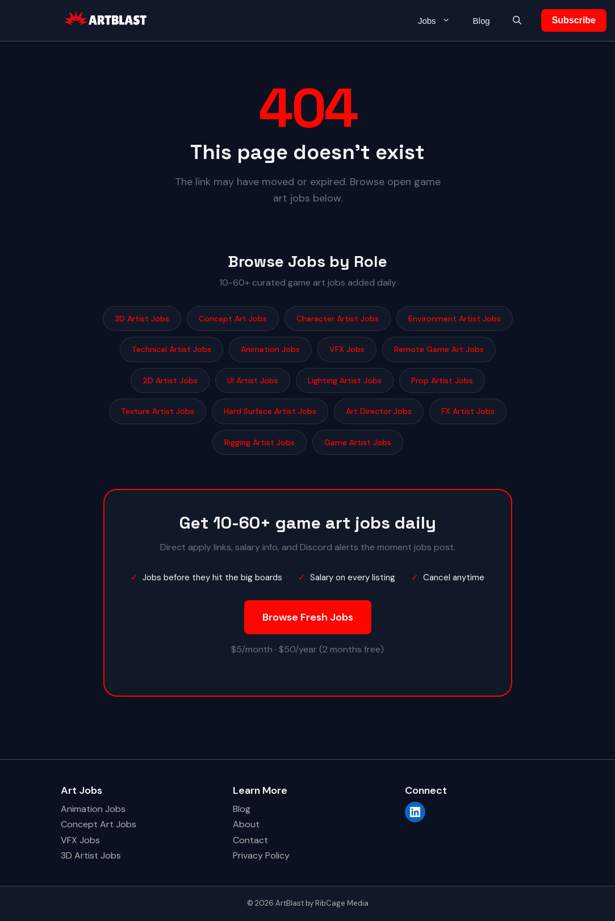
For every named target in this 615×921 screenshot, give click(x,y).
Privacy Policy (261, 855)
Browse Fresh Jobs (307, 617)
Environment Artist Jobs (454, 318)
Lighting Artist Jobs (345, 380)
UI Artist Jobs (252, 380)
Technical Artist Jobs (171, 349)
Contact (250, 840)
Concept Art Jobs (233, 318)
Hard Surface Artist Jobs (270, 411)
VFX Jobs (347, 349)
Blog (481, 21)
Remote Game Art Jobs (439, 349)
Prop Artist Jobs (442, 380)
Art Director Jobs (379, 411)
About (246, 824)
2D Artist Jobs (170, 380)
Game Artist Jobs (357, 442)
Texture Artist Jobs (157, 411)
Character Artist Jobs (337, 318)
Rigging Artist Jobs (259, 442)
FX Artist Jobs (468, 411)
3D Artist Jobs (142, 318)
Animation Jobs (270, 349)
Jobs (440, 20)
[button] (517, 20)
